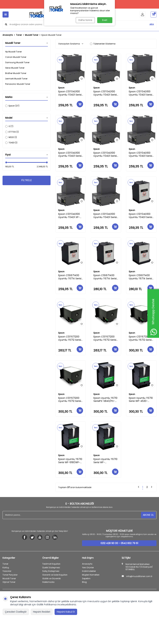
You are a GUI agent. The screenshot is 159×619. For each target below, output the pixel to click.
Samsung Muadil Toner (17, 62)
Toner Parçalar (10, 574)
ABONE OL (148, 515)
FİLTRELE (26, 180)
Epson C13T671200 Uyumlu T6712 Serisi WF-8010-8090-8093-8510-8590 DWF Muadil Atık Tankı (140, 338)
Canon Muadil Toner (15, 57)
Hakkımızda (48, 582)
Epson (61, 87)
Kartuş (6, 567)
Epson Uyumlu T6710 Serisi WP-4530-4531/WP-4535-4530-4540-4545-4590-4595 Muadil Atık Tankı (141, 399)
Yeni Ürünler (88, 567)
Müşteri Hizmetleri (90, 574)
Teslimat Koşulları (51, 563)
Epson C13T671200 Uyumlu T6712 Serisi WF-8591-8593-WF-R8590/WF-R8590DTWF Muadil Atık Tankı (105, 338)
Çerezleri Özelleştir (16, 611)
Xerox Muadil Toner (14, 67)
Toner (19, 35)
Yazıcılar (7, 571)
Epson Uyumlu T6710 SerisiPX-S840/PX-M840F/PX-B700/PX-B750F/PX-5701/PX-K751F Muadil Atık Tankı (105, 399)
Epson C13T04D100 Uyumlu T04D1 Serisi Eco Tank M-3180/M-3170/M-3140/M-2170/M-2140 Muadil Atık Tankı (141, 154)
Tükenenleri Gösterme (102, 43)
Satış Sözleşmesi (50, 571)
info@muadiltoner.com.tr (139, 576)
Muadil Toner (31, 35)
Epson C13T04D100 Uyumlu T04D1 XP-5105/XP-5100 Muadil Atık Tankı (70, 215)
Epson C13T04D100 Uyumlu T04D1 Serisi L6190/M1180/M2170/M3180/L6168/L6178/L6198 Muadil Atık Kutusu (141, 93)
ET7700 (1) (12, 131)
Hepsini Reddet (41, 611)
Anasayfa (8, 35)
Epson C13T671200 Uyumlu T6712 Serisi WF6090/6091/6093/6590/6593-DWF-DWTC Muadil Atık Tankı (70, 399)
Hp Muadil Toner (13, 51)
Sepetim (86, 578)
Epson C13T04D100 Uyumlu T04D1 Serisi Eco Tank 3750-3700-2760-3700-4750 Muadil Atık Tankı (70, 154)
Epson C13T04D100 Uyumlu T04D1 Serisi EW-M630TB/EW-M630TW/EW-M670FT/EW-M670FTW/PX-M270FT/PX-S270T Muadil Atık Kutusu (70, 93)
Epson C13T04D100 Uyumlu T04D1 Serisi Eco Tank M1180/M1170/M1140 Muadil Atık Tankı (105, 154)
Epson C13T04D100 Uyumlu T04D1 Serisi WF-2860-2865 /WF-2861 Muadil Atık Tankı (105, 215)
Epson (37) (12, 105)
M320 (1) (11, 137)
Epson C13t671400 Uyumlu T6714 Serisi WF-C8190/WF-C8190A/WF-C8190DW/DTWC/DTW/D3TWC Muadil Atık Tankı (141, 277)
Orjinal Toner (9, 582)
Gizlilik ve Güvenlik (51, 578)
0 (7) (9, 126)
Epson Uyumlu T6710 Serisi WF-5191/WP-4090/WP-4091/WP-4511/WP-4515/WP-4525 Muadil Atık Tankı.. (70, 461)
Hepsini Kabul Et (66, 611)
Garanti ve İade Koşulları (54, 574)
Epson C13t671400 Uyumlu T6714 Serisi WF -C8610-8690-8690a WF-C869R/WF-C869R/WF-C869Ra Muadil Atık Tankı (105, 277)
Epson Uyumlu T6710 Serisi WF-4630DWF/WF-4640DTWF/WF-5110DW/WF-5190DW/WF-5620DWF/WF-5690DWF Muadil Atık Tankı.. (105, 461)
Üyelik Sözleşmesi (51, 567)
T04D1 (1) (11, 142)
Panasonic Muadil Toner (17, 84)
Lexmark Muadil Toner (16, 78)
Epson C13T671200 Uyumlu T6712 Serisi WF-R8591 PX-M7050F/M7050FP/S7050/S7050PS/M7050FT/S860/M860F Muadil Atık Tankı (70, 338)
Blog (84, 582)
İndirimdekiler (89, 571)
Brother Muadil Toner (15, 73)
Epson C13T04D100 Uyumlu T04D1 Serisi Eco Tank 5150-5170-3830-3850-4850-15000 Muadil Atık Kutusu (105, 93)
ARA (151, 24)
